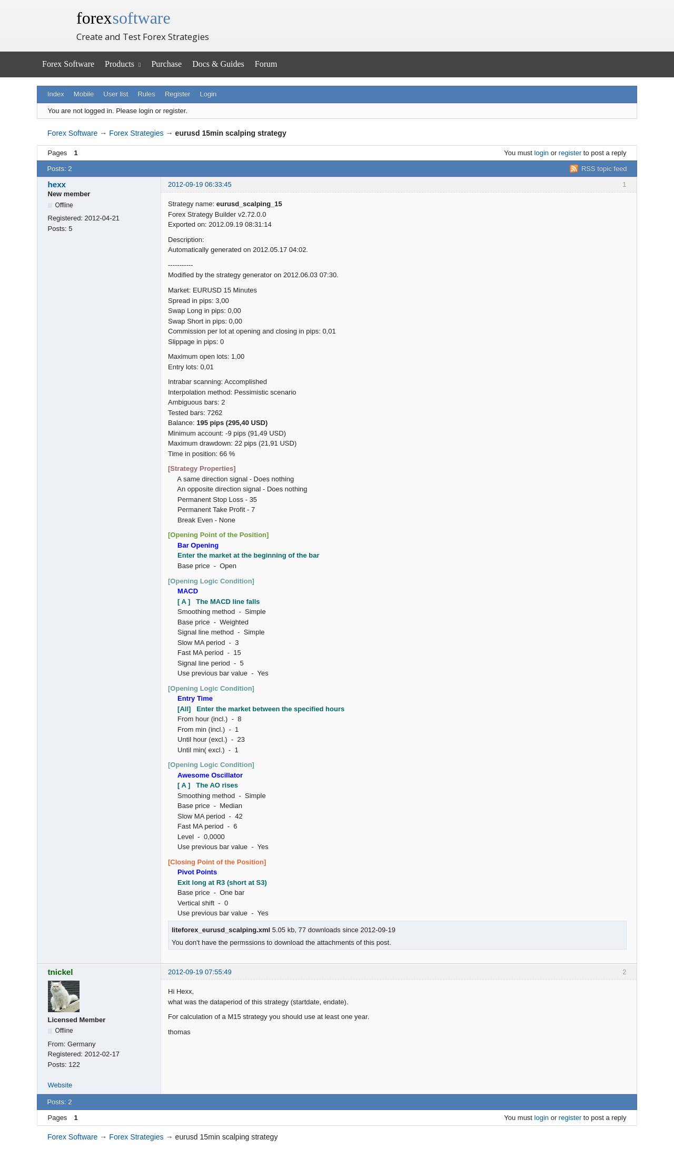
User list (115, 94)
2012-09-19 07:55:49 (200, 972)
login (541, 153)
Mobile (84, 94)
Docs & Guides (218, 63)
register (570, 153)
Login (208, 94)
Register (177, 94)
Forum (266, 63)
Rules (146, 94)
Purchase (166, 63)
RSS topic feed (604, 169)
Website (60, 1085)
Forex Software (68, 63)
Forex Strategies (136, 133)
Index (55, 94)
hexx (57, 184)
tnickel (60, 971)
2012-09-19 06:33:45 (200, 184)
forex (123, 17)
